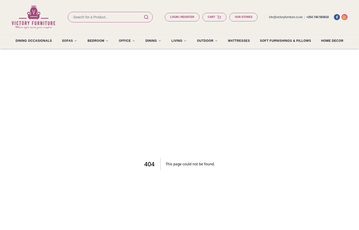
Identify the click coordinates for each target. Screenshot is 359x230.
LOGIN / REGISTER (182, 16)
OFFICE (127, 41)
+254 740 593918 (317, 17)
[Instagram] (344, 17)
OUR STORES (243, 16)
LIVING (179, 41)
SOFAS (70, 41)
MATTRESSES (239, 41)
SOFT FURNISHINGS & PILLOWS (285, 41)
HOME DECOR (332, 41)
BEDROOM (98, 41)
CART (214, 17)
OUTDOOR (207, 41)
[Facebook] (337, 17)
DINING (153, 41)
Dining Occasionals (34, 41)
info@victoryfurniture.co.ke (285, 17)
